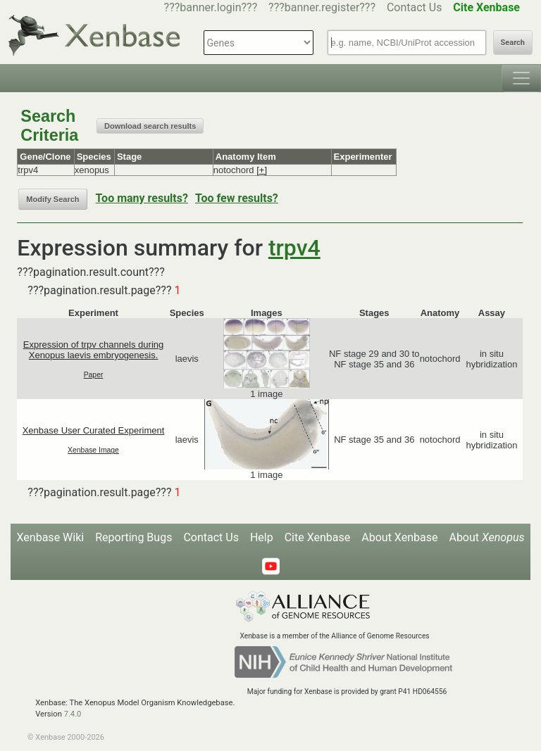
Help (261, 537)
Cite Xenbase (318, 537)
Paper (94, 375)
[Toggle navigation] (521, 78)
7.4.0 (73, 714)
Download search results (150, 126)
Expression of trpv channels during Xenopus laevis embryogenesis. (93, 349)
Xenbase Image (93, 450)
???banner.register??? (321, 7)
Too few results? (236, 198)
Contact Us (414, 7)
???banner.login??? (211, 7)
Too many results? (142, 198)
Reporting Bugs (133, 537)
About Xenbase (399, 537)
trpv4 (294, 247)
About (486, 537)
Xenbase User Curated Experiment (94, 430)
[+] (261, 170)
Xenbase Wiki (51, 537)
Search (513, 42)
